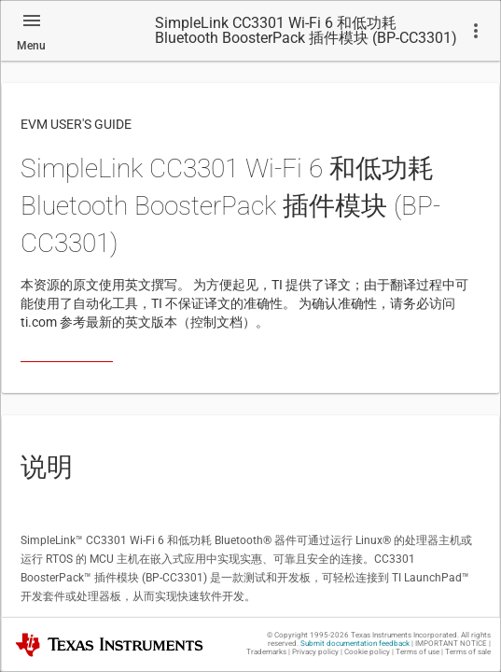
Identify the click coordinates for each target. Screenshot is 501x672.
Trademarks (266, 652)
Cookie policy (367, 652)
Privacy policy (315, 652)
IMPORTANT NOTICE (451, 643)
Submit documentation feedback (355, 643)
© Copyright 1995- (308, 635)
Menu (31, 45)
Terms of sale (468, 652)
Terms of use (417, 652)
